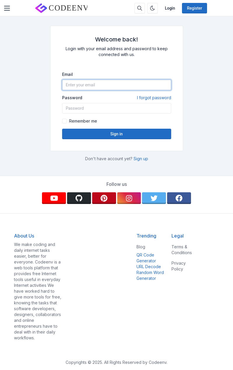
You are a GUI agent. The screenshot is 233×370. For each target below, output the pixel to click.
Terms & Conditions (181, 249)
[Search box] (139, 8)
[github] (79, 198)
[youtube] (54, 198)
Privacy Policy (178, 266)
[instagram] (129, 198)
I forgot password (154, 97)
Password (116, 98)
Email (67, 74)
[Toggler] (7, 8)
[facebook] (179, 198)
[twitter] (154, 198)
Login (170, 8)
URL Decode (148, 266)
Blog (140, 246)
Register (194, 8)
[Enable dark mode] (152, 8)
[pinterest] (104, 198)
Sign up (141, 158)
